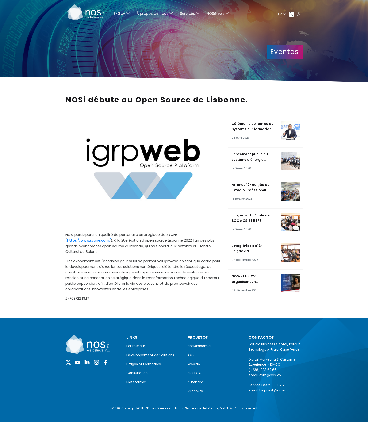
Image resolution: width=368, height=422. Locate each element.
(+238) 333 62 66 (262, 370)
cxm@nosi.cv (270, 375)
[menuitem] (121, 14)
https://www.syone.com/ (89, 240)
